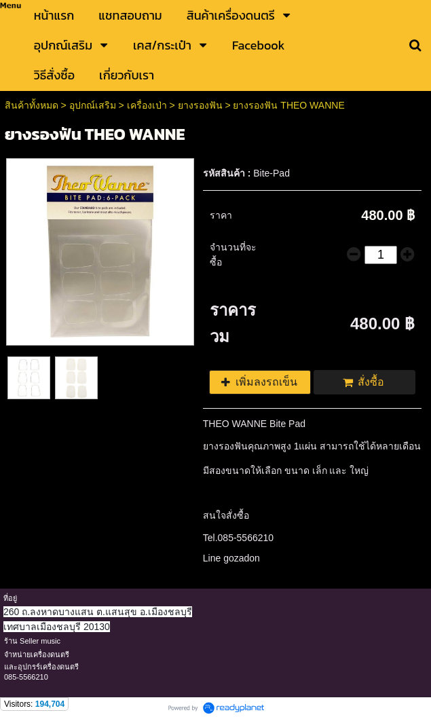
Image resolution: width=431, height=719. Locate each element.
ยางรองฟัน (200, 105)
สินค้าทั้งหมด (31, 105)
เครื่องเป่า (147, 105)
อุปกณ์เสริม (92, 105)
